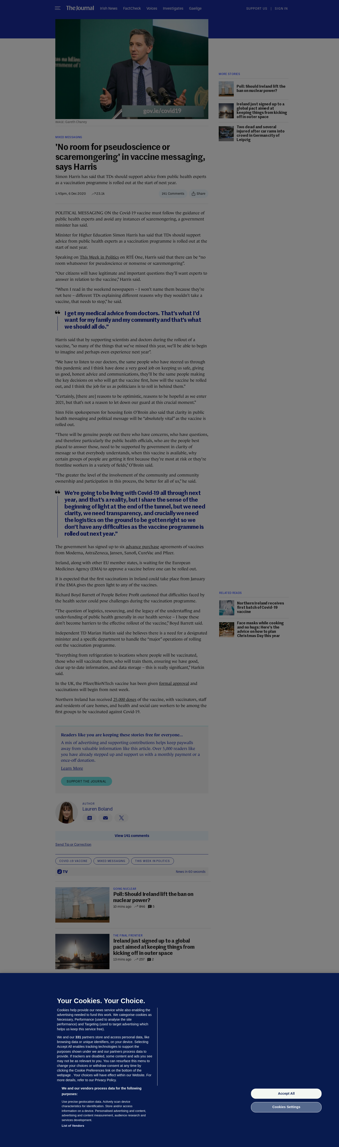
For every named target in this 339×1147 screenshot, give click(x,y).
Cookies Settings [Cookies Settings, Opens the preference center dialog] (286, 1107)
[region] (169, 1060)
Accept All (286, 1093)
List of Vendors (73, 1125)
